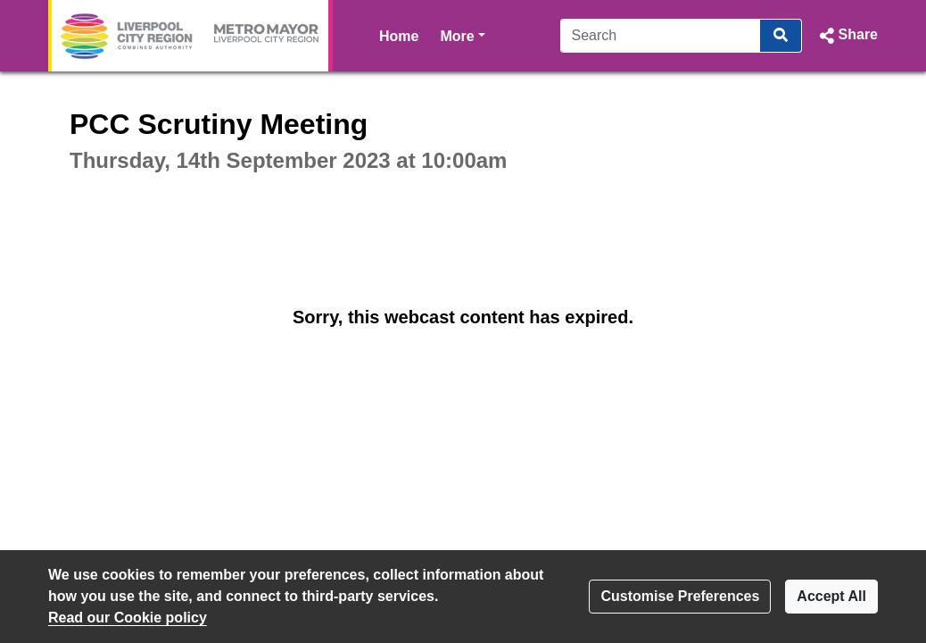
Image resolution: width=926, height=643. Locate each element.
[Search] (660, 36)
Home (398, 36)
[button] (847, 35)
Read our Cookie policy (127, 617)
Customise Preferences (679, 596)
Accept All (831, 596)
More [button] (462, 34)
